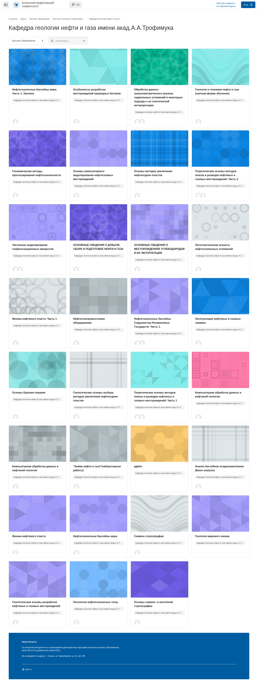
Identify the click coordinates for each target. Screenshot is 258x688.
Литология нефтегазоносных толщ (98, 602)
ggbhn (138, 466)
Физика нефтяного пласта (34, 536)
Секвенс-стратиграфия (149, 536)
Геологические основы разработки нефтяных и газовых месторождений (39, 606)
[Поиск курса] (72, 37)
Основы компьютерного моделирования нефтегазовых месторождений (95, 171)
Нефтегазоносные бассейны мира (97, 536)
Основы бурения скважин (33, 392)
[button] (75, 4)
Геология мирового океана (210, 536)
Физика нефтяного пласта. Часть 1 (39, 318)
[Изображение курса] (40, 63)
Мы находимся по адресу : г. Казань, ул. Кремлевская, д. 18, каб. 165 (58, 660)
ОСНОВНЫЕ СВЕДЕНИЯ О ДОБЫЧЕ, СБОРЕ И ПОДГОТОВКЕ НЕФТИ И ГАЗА (99, 244)
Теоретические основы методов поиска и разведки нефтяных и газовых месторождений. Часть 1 (156, 396)
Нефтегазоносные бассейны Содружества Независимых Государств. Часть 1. (153, 322)
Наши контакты (33, 646)
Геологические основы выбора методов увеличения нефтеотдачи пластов (98, 396)
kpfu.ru (33, 673)
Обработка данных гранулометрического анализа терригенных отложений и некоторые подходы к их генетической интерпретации (154, 93)
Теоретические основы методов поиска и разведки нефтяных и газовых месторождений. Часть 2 (214, 171)
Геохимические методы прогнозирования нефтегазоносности (32, 171)
